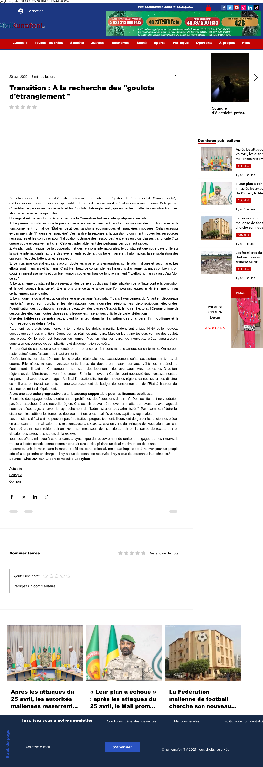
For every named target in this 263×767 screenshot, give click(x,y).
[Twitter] (230, 7)
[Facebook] (223, 7)
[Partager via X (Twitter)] (23, 497)
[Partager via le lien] (46, 497)
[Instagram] (243, 7)
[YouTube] (236, 7)
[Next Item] (256, 78)
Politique (15, 475)
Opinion (15, 481)
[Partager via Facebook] (11, 497)
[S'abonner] (122, 747)
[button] (208, 8)
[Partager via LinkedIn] (35, 497)
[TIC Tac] (256, 7)
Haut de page (7, 744)
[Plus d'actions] (175, 76)
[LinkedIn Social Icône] (250, 7)
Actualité (15, 468)
